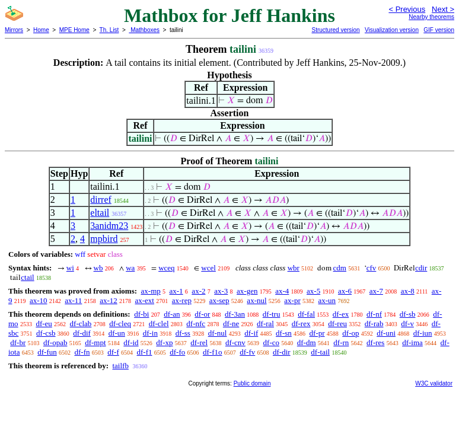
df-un (117, 333)
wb (98, 267)
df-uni (386, 333)
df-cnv (235, 342)
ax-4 (282, 290)
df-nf (374, 314)
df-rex (301, 323)
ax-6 (345, 290)
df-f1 (144, 352)
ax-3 (221, 290)
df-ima (412, 342)
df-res (375, 342)
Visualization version (392, 30)
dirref (100, 200)
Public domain (252, 383)
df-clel (159, 323)
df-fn (82, 352)
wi (70, 267)
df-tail (320, 352)
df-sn (284, 333)
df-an (172, 314)
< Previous (406, 9)
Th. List (109, 30)
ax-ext (144, 300)
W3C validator (433, 383)
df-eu (44, 323)
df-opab (55, 342)
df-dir (282, 352)
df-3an (235, 314)
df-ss (183, 333)
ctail (27, 277)
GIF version (438, 30)
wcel (208, 267)
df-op (350, 333)
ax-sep (219, 300)
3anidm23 (109, 226)
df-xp (164, 342)
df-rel (199, 342)
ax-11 (73, 300)
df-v (407, 323)
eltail (99, 213)
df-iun (422, 333)
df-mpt (95, 342)
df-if (251, 333)
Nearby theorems (431, 17)
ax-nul (256, 300)
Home (41, 30)
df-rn (341, 342)
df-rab (374, 323)
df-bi (141, 314)
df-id (130, 342)
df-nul (217, 333)
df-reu (337, 323)
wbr (293, 267)
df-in (150, 333)
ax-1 (176, 290)
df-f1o (212, 352)
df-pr (317, 333)
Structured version (335, 30)
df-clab (81, 323)
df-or (202, 314)
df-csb (46, 333)
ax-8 (408, 290)
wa (130, 267)
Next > (443, 9)
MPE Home (74, 30)
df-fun (47, 352)
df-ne (231, 323)
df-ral (265, 323)
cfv (371, 267)
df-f (113, 352)
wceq (166, 267)
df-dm (306, 342)
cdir (421, 267)
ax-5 (313, 290)
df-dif (82, 333)
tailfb (120, 365)
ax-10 (38, 300)
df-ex (341, 314)
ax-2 (198, 290)
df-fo (177, 352)
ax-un (327, 300)
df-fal (306, 314)
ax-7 (376, 290)
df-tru (271, 314)
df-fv (247, 352)
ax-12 (108, 300)
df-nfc (195, 323)
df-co (271, 342)
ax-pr (292, 300)
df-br (18, 342)
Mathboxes (144, 30)
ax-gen (247, 290)
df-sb (408, 314)
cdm (339, 267)
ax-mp (151, 290)
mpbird (103, 239)
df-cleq (120, 323)
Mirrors (14, 30)
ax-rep (182, 300)
